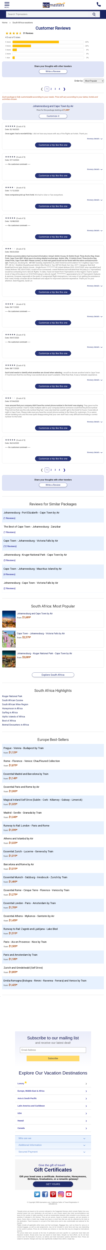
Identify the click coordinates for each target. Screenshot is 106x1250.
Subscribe (53, 1058)
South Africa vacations (23, 22)
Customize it (53, 116)
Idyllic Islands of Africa (13, 716)
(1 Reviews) (9, 518)
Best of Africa (9, 720)
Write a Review (53, 71)
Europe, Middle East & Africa (31, 1091)
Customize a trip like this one (53, 145)
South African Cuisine (12, 700)
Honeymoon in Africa (12, 708)
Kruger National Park (12, 696)
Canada (21, 1128)
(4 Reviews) (9, 574)
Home (4, 22)
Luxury (22, 1083)
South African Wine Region (15, 704)
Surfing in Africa (10, 712)
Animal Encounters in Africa (15, 724)
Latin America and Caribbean (31, 1106)
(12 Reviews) (10, 546)
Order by (89, 81)
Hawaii (21, 1121)
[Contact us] (100, 5)
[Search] (47, 14)
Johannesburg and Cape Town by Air (53, 106)
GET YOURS (53, 1184)
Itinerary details (95, 139)
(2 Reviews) (9, 588)
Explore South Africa (53, 674)
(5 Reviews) (9, 560)
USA (20, 1113)
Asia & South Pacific (27, 1098)
